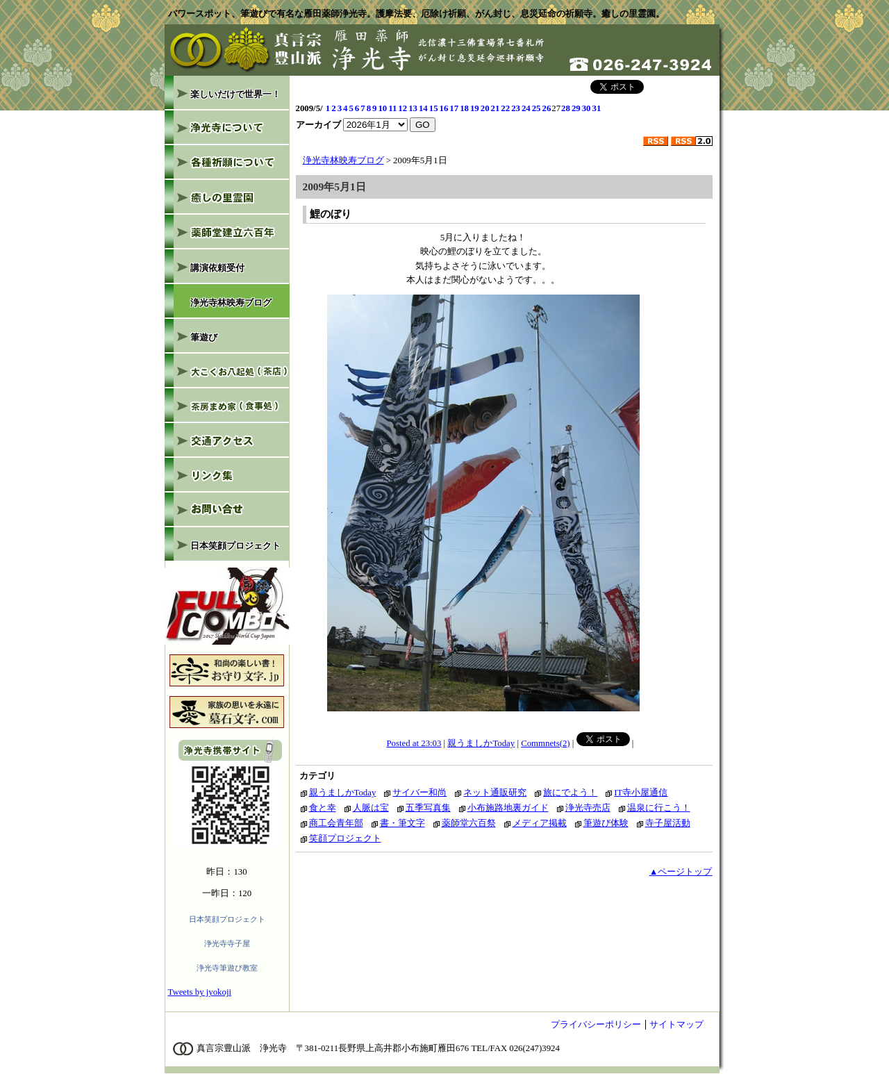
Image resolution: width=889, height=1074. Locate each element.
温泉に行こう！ (658, 808)
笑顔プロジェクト (345, 838)
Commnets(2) (545, 743)
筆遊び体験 (606, 823)
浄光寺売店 (587, 808)
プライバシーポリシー (596, 1025)
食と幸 (322, 808)
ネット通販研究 (494, 793)
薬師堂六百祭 (469, 823)
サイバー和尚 (419, 793)
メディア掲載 (540, 823)
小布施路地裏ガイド (508, 808)
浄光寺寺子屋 (227, 943)
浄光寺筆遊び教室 (227, 968)
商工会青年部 (336, 823)
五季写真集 (428, 808)
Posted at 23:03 (414, 743)
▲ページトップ (681, 872)
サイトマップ (676, 1025)
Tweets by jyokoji (200, 992)
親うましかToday (481, 743)
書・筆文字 (402, 823)
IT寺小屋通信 (640, 793)
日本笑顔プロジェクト (227, 919)
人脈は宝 (371, 808)
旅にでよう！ (570, 793)
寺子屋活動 (667, 823)
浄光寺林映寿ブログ (343, 160)
